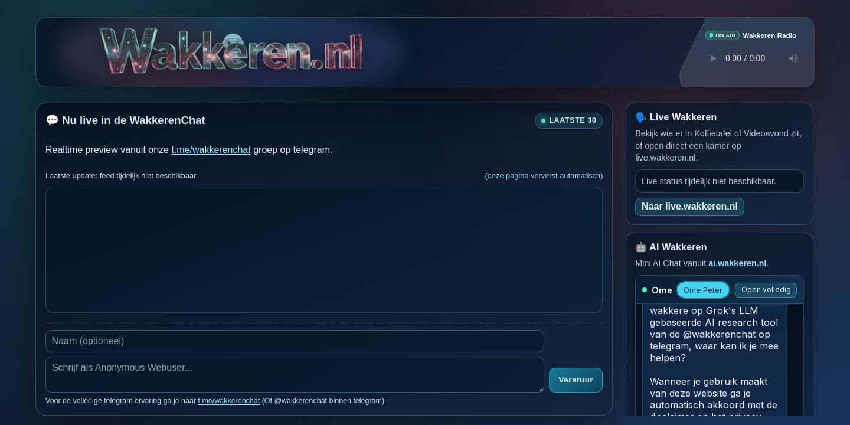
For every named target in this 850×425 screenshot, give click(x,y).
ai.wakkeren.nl (737, 262)
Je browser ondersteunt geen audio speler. (751, 58)
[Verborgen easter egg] (233, 41)
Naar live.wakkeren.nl (690, 206)
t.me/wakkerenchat (210, 149)
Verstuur (575, 379)
